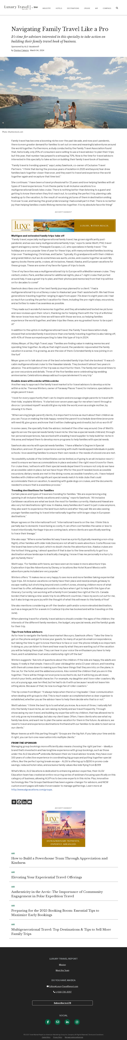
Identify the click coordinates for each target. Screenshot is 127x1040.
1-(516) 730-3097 (62, 992)
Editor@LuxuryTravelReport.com (62, 986)
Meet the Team (62, 970)
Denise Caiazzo (21, 50)
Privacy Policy (57, 1037)
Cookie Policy (46, 1037)
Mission (62, 964)
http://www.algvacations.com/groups (31, 789)
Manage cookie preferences (74, 1037)
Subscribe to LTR (62, 1003)
